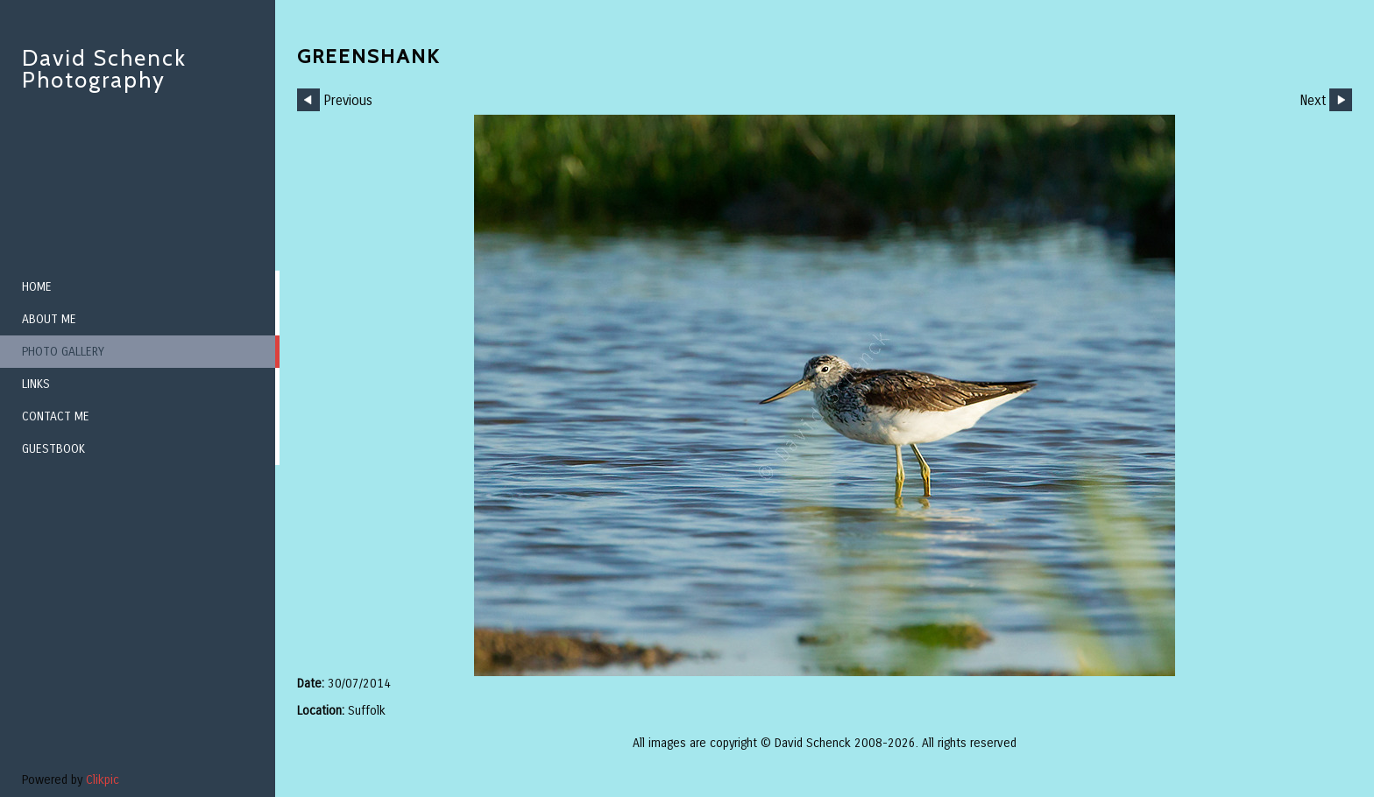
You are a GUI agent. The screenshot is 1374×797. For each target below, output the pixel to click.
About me (49, 319)
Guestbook (53, 448)
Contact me (55, 416)
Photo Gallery (63, 351)
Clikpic (102, 779)
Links (36, 384)
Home (37, 286)
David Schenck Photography (104, 69)
